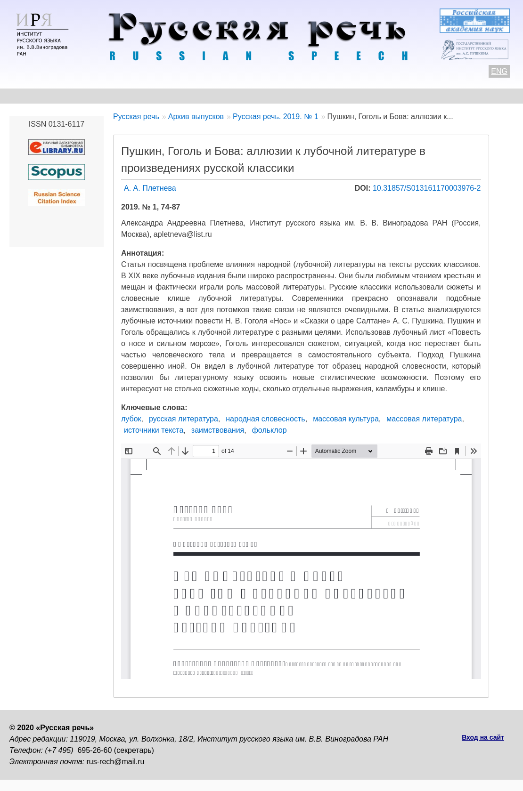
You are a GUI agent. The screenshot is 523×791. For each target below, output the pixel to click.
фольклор (269, 430)
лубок (131, 419)
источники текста (153, 430)
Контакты (85, 96)
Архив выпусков (278, 96)
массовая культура (346, 419)
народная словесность (265, 419)
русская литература (183, 419)
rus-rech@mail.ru (116, 762)
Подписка (454, 96)
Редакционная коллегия (372, 96)
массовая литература (424, 419)
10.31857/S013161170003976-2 (427, 188)
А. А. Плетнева (150, 188)
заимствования (217, 430)
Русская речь (136, 117)
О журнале (29, 96)
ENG (499, 71)
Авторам (139, 96)
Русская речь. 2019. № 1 (276, 117)
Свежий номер (201, 96)
